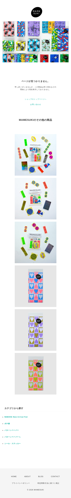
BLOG (40, 476)
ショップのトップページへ (35, 99)
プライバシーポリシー (21, 483)
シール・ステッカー (12, 444)
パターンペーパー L (12, 437)
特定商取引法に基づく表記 (48, 483)
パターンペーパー (11, 430)
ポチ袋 (7, 424)
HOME (14, 476)
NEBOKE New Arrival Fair (16, 417)
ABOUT (27, 476)
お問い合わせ (35, 104)
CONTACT (55, 476)
